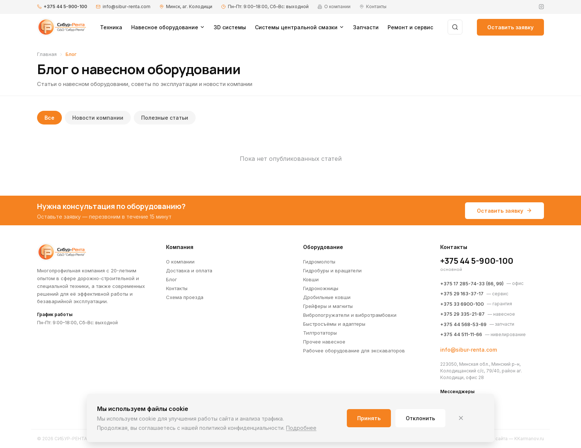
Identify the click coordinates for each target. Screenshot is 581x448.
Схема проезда (184, 297)
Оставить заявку (510, 27)
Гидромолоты (319, 262)
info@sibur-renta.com (126, 6)
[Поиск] (455, 27)
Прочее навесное (324, 342)
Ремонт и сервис (410, 27)
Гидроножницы (320, 288)
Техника (111, 27)
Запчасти (366, 27)
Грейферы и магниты (328, 306)
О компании (180, 262)
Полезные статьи (164, 118)
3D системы (230, 27)
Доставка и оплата (189, 270)
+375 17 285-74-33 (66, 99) (472, 283)
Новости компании (97, 118)
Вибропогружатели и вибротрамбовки (349, 315)
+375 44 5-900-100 (65, 6)
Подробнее (301, 428)
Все (49, 118)
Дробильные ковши (327, 297)
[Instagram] (541, 6)
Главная (47, 54)
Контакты (176, 288)
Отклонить (420, 418)
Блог (171, 279)
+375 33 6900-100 (462, 304)
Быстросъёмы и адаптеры (334, 324)
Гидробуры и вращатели (332, 270)
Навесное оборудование (168, 27)
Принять (369, 418)
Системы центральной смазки (299, 27)
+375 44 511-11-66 (461, 334)
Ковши (311, 279)
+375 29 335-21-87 (462, 314)
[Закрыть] (461, 418)
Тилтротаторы (320, 333)
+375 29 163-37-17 (462, 293)
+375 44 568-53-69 (463, 324)
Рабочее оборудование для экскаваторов (354, 351)
